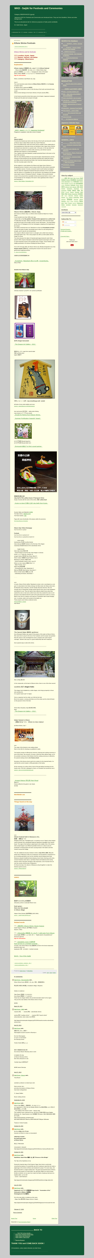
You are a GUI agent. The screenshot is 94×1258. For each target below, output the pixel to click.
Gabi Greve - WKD (19, 1009)
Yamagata (74, 204)
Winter (63, 204)
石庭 (25, 515)
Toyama (70, 203)
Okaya (65, 195)
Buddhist (73, 180)
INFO (63, 187)
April (81, 178)
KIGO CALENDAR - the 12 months (72, 98)
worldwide (68, 204)
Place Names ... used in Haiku (71, 110)
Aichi (71, 178)
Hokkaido (72, 185)
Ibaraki (81, 185)
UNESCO (74, 203)
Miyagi (62, 192)
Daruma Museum (20, 1240)
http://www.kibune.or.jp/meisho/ (21, 520)
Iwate (71, 187)
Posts (64, 222)
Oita (62, 195)
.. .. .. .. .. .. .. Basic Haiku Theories (72, 142)
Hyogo (77, 185)
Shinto (69, 199)
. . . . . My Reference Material (70, 119)
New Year (64, 194)
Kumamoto (63, 190)
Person (63, 197)
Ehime (71, 181)
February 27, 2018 (19, 1209)
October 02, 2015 (18, 1126)
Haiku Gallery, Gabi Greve (22, 1237)
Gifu (75, 183)
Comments (66, 225)
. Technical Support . (65, 229)
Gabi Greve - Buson (19, 1075)
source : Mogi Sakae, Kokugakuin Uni (24, 181)
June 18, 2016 (18, 1185)
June (51, 972)
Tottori (66, 203)
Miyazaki (67, 192)
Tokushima (76, 201)
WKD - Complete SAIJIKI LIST (71, 91)
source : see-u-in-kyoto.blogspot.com (23, 770)
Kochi (82, 188)
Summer (63, 201)
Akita (74, 178)
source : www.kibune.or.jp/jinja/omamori (24, 406)
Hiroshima (67, 185)
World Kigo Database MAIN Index (24, 1234)
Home (34, 1218)
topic (62, 203)
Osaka (81, 195)
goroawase (79, 183)
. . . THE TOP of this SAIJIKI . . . (23, 1233)
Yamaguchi (80, 204)
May (78, 190)
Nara (81, 192)
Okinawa (76, 195)
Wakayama (80, 203)
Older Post (54, 1218)
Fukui (62, 183)
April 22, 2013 (17, 1025)
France (81, 181)
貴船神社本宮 (27, 513)
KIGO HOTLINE (67, 116)
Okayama (70, 195)
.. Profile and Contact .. (66, 231)
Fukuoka (66, 183)
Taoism (68, 201)
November (74, 194)
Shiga (81, 197)
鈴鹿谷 (31, 512)
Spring (81, 199)
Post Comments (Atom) (24, 1222)
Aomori (78, 178)
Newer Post (14, 1218)
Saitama (71, 197)
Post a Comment (17, 1212)
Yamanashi (63, 206)
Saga (67, 197)
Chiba (62, 181)
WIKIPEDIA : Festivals (69, 164)
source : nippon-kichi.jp (20, 868)
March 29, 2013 (18, 1006)
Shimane (63, 199)
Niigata (70, 194)
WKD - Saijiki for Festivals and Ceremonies (38, 8)
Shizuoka (76, 199)
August (63, 180)
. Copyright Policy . (65, 236)
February (76, 181)
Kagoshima (69, 188)
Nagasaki (77, 192)
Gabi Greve (17, 1028)
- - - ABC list (65, 178)
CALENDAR (80, 180)
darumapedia (66, 167)
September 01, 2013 (19, 1100)
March (74, 190)
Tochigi (71, 201)
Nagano (72, 192)
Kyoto (54, 972)
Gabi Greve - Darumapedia (21, 980)
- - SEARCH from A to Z (69, 51)
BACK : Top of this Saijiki (22, 956)
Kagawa (63, 188)
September (76, 197)
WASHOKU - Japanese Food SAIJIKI (72, 108)
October (80, 194)
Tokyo (81, 201)
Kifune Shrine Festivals (24, 43)
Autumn (68, 180)
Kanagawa (76, 188)
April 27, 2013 (17, 1072)
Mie (82, 190)
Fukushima (71, 183)
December (67, 181)
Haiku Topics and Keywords (22, 1236)
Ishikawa (67, 187)
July (48, 972)
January (74, 187)
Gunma (62, 185)
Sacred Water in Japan (20, 601)
